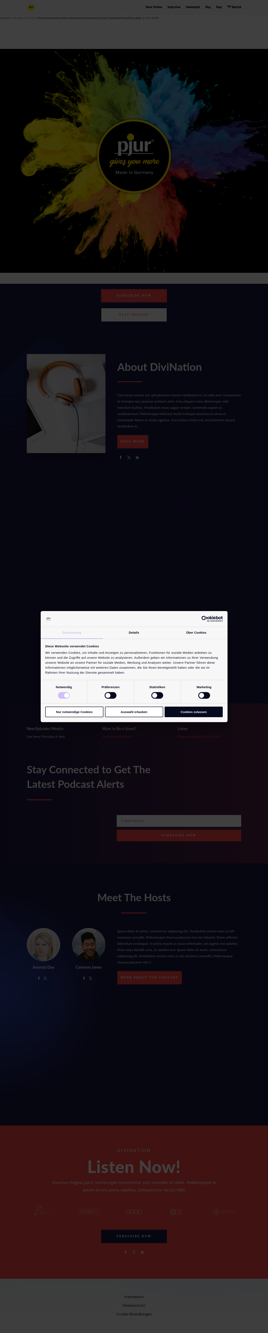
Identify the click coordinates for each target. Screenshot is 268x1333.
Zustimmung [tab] (71, 632)
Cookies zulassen (194, 712)
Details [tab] (134, 632)
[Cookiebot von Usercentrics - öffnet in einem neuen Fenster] (204, 619)
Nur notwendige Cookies (74, 712)
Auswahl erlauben (134, 712)
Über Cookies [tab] (196, 632)
